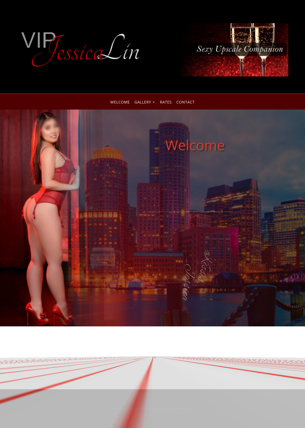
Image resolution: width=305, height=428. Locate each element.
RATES (166, 103)
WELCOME (120, 103)
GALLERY (142, 103)
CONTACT (185, 103)
